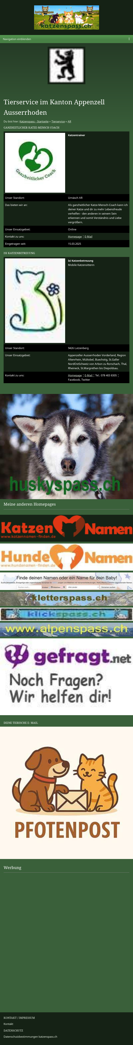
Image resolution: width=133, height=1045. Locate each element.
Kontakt (8, 1024)
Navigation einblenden (17, 39)
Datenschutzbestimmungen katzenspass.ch (30, 1036)
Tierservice (58, 121)
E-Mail (88, 236)
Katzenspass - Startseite (34, 121)
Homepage (75, 236)
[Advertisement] (18, 886)
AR (69, 121)
